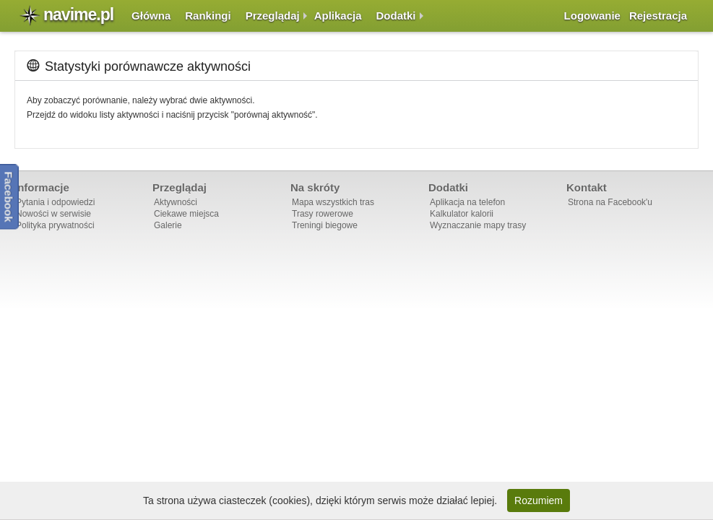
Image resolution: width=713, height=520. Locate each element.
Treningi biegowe (325, 225)
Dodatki (396, 15)
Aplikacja (338, 15)
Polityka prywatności (55, 225)
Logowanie (592, 15)
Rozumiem (538, 500)
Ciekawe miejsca (186, 214)
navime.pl (78, 14)
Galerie (168, 225)
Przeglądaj (273, 15)
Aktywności (175, 202)
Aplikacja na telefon (467, 202)
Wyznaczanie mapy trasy (478, 225)
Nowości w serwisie (53, 214)
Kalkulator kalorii (461, 214)
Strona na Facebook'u (610, 202)
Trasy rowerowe (322, 214)
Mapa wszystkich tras (333, 202)
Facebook (9, 196)
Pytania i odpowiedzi (55, 202)
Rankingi (207, 15)
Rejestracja (658, 15)
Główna (150, 15)
